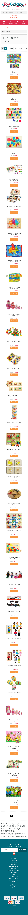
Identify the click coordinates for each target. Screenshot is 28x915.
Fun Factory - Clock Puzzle (14, 530)
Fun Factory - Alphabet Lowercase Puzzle (14, 125)
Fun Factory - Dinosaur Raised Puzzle (14, 558)
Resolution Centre (14, 888)
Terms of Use (14, 874)
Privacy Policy (14, 876)
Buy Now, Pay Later (14, 878)
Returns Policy (14, 872)
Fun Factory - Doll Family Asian (14, 585)
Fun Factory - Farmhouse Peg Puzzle (14, 801)
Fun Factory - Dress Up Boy (14, 638)
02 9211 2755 (14, 18)
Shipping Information (14, 870)
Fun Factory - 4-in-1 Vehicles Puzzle (14, 71)
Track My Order (14, 886)
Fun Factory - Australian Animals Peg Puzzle (14, 288)
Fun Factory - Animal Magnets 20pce (14, 179)
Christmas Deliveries (14, 880)
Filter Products (6, 31)
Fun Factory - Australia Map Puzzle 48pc (14, 234)
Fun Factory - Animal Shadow (14, 206)
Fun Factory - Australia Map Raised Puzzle (14, 261)
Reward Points (14, 868)
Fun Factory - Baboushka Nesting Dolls (14, 315)
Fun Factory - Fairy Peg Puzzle (14, 747)
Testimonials (14, 864)
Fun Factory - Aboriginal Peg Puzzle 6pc (14, 98)
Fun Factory (7, 27)
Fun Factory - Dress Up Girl (14, 665)
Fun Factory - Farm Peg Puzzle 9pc (14, 774)
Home (2, 27)
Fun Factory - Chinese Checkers (14, 504)
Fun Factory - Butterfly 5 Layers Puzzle (14, 396)
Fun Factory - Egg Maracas (14, 692)
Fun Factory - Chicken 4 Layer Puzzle (14, 477)
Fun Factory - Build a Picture (14, 368)
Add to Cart (14, 77)
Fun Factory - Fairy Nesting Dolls (14, 720)
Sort (11, 48)
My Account (14, 884)
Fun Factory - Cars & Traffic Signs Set (14, 450)
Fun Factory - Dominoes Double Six (14, 612)
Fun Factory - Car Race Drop (14, 422)
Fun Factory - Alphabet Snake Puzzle (14, 152)
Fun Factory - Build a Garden (14, 341)
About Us (14, 860)
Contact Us (14, 862)
